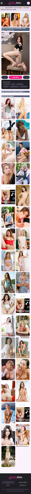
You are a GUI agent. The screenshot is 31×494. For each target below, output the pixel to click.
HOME (8, 482)
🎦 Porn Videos (25, 7)
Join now (16, 77)
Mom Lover (9, 9)
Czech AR (6, 86)
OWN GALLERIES (23, 482)
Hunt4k (14, 9)
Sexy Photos (9, 7)
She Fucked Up (24, 86)
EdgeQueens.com (14, 86)
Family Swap (6, 84)
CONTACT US (23, 485)
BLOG (8, 485)
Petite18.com (19, 84)
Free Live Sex (17, 7)
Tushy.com (3, 9)
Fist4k (13, 84)
